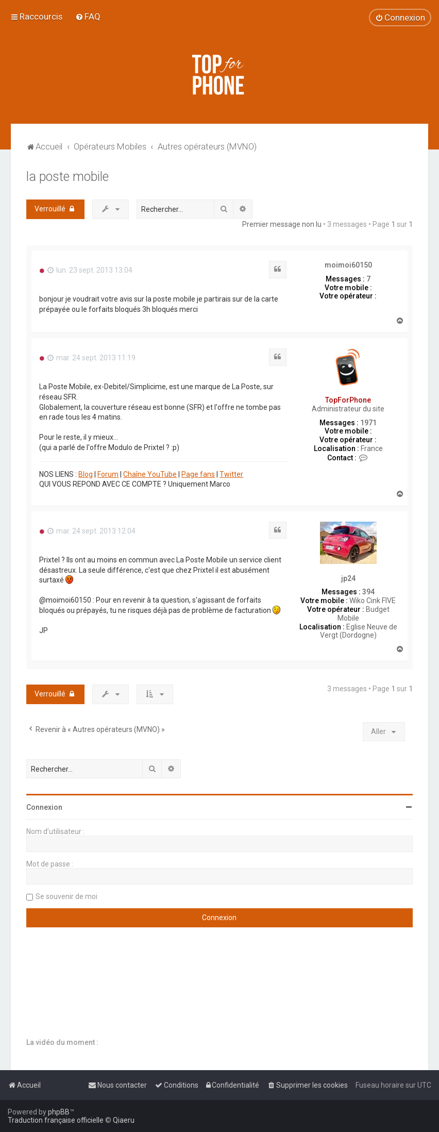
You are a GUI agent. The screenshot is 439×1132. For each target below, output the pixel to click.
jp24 (348, 578)
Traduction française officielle (56, 1120)
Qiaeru (123, 1120)
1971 (368, 423)
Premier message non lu (282, 224)
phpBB (59, 1112)
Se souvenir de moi (66, 896)
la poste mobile (67, 176)
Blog (85, 474)
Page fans (198, 474)
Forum (108, 474)
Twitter (231, 474)
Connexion (44, 807)
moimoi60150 (348, 265)
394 (368, 592)
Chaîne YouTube (150, 474)
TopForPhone (348, 400)
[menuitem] (88, 16)
